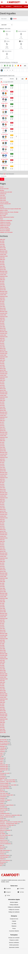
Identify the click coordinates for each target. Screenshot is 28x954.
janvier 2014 (3, 491)
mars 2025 (2, 266)
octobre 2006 (3, 637)
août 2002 (2, 720)
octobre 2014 (3, 476)
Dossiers (2, 832)
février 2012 (3, 529)
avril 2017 (2, 425)
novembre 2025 (3, 252)
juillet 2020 (2, 360)
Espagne (2, 758)
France (1, 759)
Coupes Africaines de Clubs (6, 816)
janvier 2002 (3, 732)
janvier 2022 (3, 330)
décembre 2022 (3, 311)
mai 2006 (2, 645)
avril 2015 (2, 465)
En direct (2, 207)
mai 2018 (2, 403)
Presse (14, 928)
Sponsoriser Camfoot (14, 947)
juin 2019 (2, 382)
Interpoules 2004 (4, 764)
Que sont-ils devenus (5, 860)
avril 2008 (2, 606)
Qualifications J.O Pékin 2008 (7, 825)
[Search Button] (26, 2)
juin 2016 (2, 442)
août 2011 (2, 539)
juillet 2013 (2, 501)
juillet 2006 (2, 642)
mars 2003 (2, 709)
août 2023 (2, 298)
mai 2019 (2, 383)
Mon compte (3, 215)
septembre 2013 (4, 497)
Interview (2, 838)
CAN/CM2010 (3, 796)
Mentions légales (4, 213)
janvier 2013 (3, 511)
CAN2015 (2, 801)
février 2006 (3, 650)
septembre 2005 (4, 658)
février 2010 (3, 569)
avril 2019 (2, 385)
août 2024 (2, 278)
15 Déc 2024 (4, 97)
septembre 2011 (4, 538)
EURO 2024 (3, 837)
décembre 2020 (3, 351)
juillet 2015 (2, 460)
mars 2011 (2, 548)
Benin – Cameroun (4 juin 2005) (7, 780)
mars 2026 (2, 246)
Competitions (3, 776)
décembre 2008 (3, 593)
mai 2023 (2, 303)
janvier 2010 (3, 571)
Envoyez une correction (14, 937)
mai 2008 (2, 605)
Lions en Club (18, 6)
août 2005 (2, 660)
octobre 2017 (3, 415)
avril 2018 (2, 405)
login (5, 173)
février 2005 (3, 670)
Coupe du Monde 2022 (5, 203)
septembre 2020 (4, 356)
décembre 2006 (3, 633)
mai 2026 (2, 242)
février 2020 (3, 368)
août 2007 (2, 620)
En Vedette (2, 833)
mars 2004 (2, 689)
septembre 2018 (4, 397)
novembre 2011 (3, 534)
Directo (1, 205)
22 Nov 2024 (4, 115)
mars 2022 (2, 326)
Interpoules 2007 (4, 769)
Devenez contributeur (14, 942)
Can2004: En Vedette (5, 800)
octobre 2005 (3, 657)
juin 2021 (2, 341)
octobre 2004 (3, 677)
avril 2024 (2, 284)
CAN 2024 (2, 195)
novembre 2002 (3, 715)
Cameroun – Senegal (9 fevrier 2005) (8, 823)
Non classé (2, 847)
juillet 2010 (2, 561)
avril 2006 (2, 647)
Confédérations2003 (4, 813)
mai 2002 (2, 725)
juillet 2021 (2, 340)
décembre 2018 (3, 392)
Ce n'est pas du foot (4, 743)
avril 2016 (2, 445)
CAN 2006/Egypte (4, 786)
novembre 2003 (3, 695)
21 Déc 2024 (4, 91)
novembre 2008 (3, 595)
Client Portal (3, 197)
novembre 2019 (3, 373)
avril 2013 (2, 506)
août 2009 (2, 580)
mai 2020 (2, 363)
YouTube (21, 892)
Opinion (2, 848)
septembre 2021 (4, 336)
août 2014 (2, 479)
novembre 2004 (3, 675)
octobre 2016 (3, 435)
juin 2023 (2, 301)
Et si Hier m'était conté (5, 835)
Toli (2, 6)
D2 (0, 756)
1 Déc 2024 (4, 109)
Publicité (2, 858)
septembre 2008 (4, 598)
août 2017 (2, 418)
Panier (1, 218)
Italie (1, 771)
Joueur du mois (3, 840)
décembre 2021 (3, 331)
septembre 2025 (4, 256)
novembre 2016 (3, 434)
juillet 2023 (2, 299)
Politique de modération (5, 223)
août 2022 (2, 318)
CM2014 (2, 811)
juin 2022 (2, 321)
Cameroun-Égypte (4, 783)
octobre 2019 (3, 375)
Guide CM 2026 (3, 808)
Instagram (7, 892)
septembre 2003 (4, 699)
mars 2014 (2, 487)
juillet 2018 (2, 400)
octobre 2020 (3, 355)
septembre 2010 (4, 558)
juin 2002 (2, 724)
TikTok (7, 895)
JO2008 (2, 818)
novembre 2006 (3, 635)
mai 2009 (2, 585)
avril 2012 (2, 526)
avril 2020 (2, 365)
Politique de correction (5, 222)
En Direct (8, 6)
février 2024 (3, 288)
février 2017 (3, 429)
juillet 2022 (2, 320)
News (1, 845)
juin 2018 (2, 402)
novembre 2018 (3, 393)
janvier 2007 (3, 632)
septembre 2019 (4, 377)
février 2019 (3, 388)
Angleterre (2, 749)
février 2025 (3, 268)
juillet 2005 (2, 662)
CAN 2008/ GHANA (4, 788)
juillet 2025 (2, 259)
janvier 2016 (3, 450)
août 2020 (2, 358)
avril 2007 (2, 626)
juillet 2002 (2, 722)
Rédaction (14, 926)
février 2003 (3, 710)
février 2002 (3, 730)
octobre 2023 (3, 294)
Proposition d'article (4, 855)
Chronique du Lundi (4, 773)
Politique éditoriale (4, 227)
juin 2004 (2, 683)
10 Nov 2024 (4, 122)
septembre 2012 (4, 517)
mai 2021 (2, 343)
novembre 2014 (3, 474)
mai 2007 (2, 625)
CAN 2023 (2, 791)
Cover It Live (3, 828)
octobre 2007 (3, 616)
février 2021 (3, 348)
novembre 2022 (3, 313)
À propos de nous (14, 918)
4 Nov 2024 (4, 128)
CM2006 (2, 774)
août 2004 (2, 680)
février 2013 (3, 509)
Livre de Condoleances (5, 843)
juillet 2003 (2, 702)
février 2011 (3, 549)
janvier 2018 (3, 410)
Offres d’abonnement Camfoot (7, 217)
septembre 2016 (4, 437)
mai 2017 (2, 424)
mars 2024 (2, 286)
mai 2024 (2, 283)
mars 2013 (2, 507)
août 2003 (2, 700)
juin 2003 (2, 704)
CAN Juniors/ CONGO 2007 (6, 795)
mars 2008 (2, 608)
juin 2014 (2, 482)
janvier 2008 (3, 611)
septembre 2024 (4, 276)
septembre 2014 (4, 477)
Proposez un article (14, 940)
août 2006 (2, 640)
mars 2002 (2, 729)
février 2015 (3, 469)
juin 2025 (2, 261)
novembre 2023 (3, 293)
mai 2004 (2, 685)
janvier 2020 (3, 370)
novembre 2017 (3, 413)
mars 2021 (2, 346)
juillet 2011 (2, 541)
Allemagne (2, 746)
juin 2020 (2, 361)
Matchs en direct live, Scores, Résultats (9, 212)
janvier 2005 (3, 672)
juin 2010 (2, 563)
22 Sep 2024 (4, 165)
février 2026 (3, 247)
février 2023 (3, 308)
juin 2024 (2, 281)
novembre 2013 (3, 494)
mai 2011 (2, 544)
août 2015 (2, 459)
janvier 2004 (3, 692)
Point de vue (3, 852)
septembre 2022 (4, 316)
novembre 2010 (3, 554)
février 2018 (3, 408)
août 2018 (2, 398)
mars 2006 (2, 648)
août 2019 (2, 378)
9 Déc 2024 (4, 103)
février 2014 (3, 489)
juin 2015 (2, 462)
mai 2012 (2, 524)
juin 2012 (2, 523)
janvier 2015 (3, 470)
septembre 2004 (4, 678)
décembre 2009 (3, 573)
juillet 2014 (2, 481)
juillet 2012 (2, 521)
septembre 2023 (4, 296)
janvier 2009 (3, 591)
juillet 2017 (2, 420)
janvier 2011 (3, 551)
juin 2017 (2, 422)
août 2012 (2, 519)
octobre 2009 (3, 576)
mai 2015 (2, 464)
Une (1, 865)
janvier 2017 (3, 430)
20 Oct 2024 (4, 140)
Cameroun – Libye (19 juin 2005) (7, 781)
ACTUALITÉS (3, 739)
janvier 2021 (3, 350)
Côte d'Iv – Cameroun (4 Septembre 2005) (10, 815)
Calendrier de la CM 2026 (6, 192)
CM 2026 (2, 806)
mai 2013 (2, 504)
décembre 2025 (3, 251)
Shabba (2, 863)
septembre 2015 (4, 457)
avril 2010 (2, 566)
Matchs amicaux (4, 820)
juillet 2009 (2, 581)
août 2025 (2, 257)
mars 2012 (2, 528)
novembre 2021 (3, 333)
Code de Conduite (4, 202)
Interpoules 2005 (4, 766)
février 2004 (3, 690)
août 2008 (2, 600)
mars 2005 (2, 668)
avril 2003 (2, 707)
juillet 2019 (2, 380)
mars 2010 (2, 568)
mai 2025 (2, 263)
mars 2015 (2, 467)
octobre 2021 (3, 335)
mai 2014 (2, 484)
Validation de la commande (6, 232)
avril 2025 (2, 264)
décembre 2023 (3, 291)
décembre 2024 (3, 271)
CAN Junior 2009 (4, 793)
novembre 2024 (3, 273)
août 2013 (2, 499)
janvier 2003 (3, 712)
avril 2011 (2, 546)
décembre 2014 (3, 472)
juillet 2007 (2, 621)
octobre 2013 (3, 496)
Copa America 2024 (4, 826)
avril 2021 (2, 345)
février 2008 (3, 610)
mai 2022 (2, 323)
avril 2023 (2, 304)
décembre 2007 (3, 613)
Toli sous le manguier (5, 230)
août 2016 (2, 439)
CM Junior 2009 (3, 810)
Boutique (2, 190)
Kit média (14, 923)
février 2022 (3, 328)
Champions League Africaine (6, 805)
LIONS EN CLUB (4, 842)
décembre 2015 (3, 452)
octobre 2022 (3, 315)
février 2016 (3, 449)
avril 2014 (2, 486)
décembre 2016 (3, 432)
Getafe (15, 18)
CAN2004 (2, 798)
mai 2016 (2, 444)
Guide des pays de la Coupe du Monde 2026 (10, 208)
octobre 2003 (3, 697)
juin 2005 (2, 663)
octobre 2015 (3, 455)
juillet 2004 (2, 682)
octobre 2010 (3, 556)
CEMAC (2, 803)
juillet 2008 (2, 601)
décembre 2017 (3, 412)
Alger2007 (2, 778)
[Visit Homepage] (14, 2)
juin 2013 (2, 502)
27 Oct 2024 (4, 134)
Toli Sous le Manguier (5, 229)
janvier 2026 (3, 249)
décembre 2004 (3, 673)
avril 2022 (2, 325)
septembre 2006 (4, 638)
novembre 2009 (3, 575)
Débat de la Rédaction (5, 830)
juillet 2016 (2, 440)
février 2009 (3, 590)
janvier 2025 (3, 269)
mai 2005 (2, 665)
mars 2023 (2, 306)
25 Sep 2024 (4, 159)
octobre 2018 (3, 395)
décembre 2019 (3, 372)
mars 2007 (2, 628)
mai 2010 (2, 564)
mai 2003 (2, 705)
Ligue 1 (1, 753)
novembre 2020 (3, 353)
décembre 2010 (3, 553)
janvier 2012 (3, 531)
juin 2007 (2, 623)
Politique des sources (5, 225)
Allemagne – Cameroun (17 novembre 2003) (10, 821)
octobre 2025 (3, 254)
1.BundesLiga (3, 748)
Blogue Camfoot (3, 741)
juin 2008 (2, 603)
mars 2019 (2, 387)
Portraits (2, 853)
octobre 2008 (3, 596)
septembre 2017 (4, 417)
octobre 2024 (3, 274)
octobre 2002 (3, 717)
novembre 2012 (3, 514)
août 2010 (2, 559)
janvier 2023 (3, 309)
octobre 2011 (3, 536)
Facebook (7, 888)
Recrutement (3, 862)
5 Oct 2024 (4, 147)
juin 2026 (2, 241)
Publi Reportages (4, 857)
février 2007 (3, 630)
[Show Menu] (2, 2)
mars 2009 (2, 588)
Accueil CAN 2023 (4, 188)
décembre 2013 (3, 492)
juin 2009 (2, 583)
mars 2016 (2, 447)
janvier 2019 (3, 390)
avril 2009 (2, 586)
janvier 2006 (3, 652)
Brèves (1, 790)
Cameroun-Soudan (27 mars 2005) (8, 785)
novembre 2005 (3, 655)
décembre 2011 (3, 533)
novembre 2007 (3, 615)
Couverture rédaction (14, 931)
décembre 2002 (3, 714)
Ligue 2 (1, 754)
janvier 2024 (3, 289)
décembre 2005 (3, 653)
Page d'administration (5, 850)
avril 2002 (2, 727)
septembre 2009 (4, 578)
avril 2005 (2, 667)
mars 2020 (2, 366)
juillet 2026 (2, 239)
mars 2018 (2, 407)
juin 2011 (2, 543)
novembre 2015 (3, 454)
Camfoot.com (3, 193)
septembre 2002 (4, 719)
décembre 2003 (3, 694)
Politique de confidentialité (6, 220)
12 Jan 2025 (4, 84)
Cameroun (2, 751)
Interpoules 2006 (4, 768)
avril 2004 (2, 687)
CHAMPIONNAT (4, 744)
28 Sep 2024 (4, 153)
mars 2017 (2, 427)
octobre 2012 (3, 516)
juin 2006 (2, 643)
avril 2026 (2, 244)
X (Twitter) (20, 888)
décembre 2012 (3, 512)
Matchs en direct (4, 210)
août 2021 (2, 338)
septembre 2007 (4, 618)
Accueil (1, 187)
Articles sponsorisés (14, 945)
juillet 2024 (2, 279)
